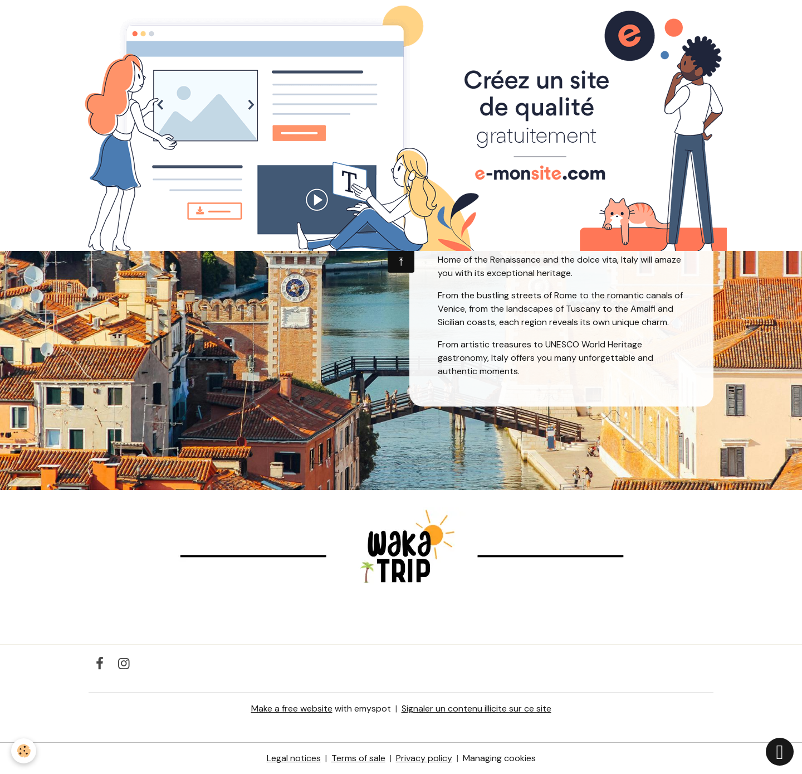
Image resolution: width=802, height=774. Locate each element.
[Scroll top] (780, 752)
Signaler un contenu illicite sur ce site (476, 708)
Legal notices (294, 758)
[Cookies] (23, 750)
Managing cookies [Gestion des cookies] (499, 758)
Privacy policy (424, 758)
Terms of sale (358, 758)
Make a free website (291, 708)
